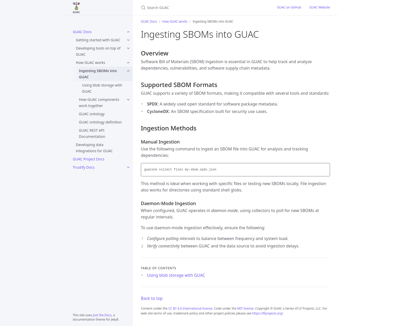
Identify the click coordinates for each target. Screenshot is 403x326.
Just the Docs (102, 315)
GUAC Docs (82, 31)
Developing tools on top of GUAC (98, 51)
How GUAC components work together (99, 102)
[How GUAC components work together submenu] (128, 99)
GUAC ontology (92, 113)
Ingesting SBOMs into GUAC (98, 73)
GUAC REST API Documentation (92, 133)
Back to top (152, 298)
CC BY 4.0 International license (190, 308)
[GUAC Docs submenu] (128, 32)
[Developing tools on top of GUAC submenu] (128, 48)
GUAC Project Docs (88, 159)
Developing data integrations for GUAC (94, 147)
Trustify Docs (84, 167)
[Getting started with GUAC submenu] (128, 40)
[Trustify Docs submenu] (128, 167)
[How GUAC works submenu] (128, 63)
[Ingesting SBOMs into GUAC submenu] (128, 71)
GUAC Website (319, 7)
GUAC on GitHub (289, 7)
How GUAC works (90, 62)
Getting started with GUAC (98, 39)
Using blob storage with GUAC (102, 88)
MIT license (245, 308)
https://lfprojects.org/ (267, 313)
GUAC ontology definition (100, 122)
